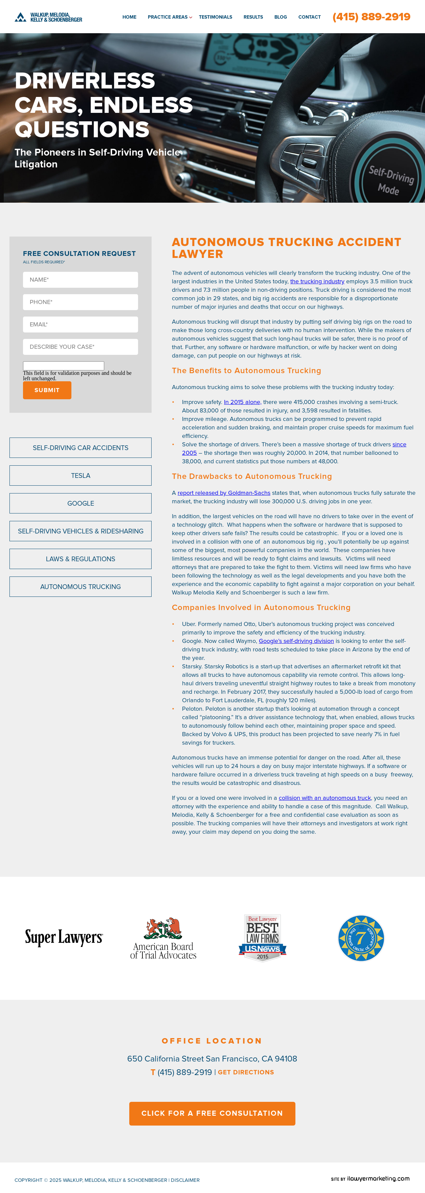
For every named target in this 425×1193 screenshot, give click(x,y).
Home (129, 17)
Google (80, 503)
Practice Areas (167, 17)
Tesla (80, 475)
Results (253, 17)
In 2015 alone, (243, 402)
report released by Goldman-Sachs (224, 493)
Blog (280, 17)
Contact (309, 17)
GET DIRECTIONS (246, 1072)
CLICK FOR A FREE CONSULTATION (212, 1113)
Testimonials (215, 17)
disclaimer (185, 1180)
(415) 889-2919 (371, 17)
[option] (64, 938)
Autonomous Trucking (80, 587)
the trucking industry (317, 282)
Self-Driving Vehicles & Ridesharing (80, 531)
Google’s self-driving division (296, 641)
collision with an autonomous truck (325, 798)
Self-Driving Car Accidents (81, 448)
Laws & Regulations (80, 559)
